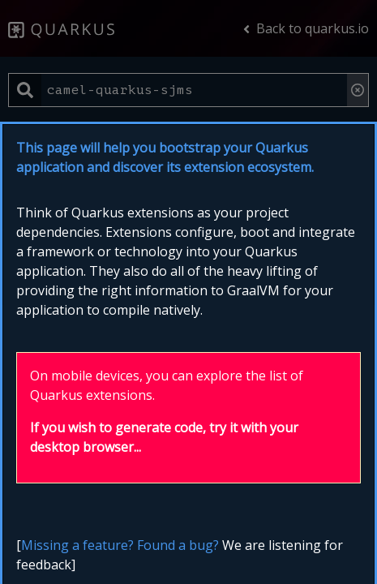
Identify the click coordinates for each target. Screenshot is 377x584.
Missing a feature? (77, 545)
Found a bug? (178, 545)
